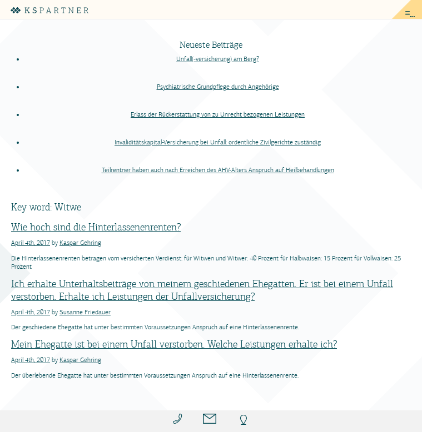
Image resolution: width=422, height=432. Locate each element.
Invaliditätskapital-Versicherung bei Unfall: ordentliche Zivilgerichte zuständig (218, 142)
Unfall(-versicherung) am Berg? (217, 59)
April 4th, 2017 (30, 243)
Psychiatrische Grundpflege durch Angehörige (218, 87)
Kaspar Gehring (80, 243)
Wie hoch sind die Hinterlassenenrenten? (96, 227)
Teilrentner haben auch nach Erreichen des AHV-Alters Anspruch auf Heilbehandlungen (218, 170)
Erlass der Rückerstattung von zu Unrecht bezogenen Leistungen (218, 114)
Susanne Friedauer (85, 312)
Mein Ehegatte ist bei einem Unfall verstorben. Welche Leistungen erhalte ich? (174, 344)
